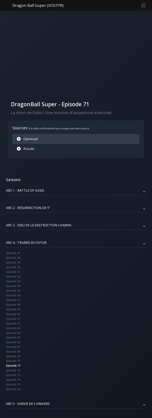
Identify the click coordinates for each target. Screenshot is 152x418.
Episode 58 (13, 304)
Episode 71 (13, 365)
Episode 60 (13, 314)
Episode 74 (13, 379)
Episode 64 (13, 333)
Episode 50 (13, 267)
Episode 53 (13, 281)
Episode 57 (13, 300)
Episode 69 (13, 356)
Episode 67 (13, 347)
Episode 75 (13, 384)
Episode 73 (13, 375)
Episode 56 (13, 295)
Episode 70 (13, 361)
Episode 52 (13, 276)
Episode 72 (13, 370)
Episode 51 (13, 272)
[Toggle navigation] (143, 5)
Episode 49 (13, 262)
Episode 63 (13, 328)
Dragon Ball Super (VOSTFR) (38, 5)
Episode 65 (13, 337)
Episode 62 (13, 323)
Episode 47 (13, 253)
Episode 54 (13, 286)
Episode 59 (13, 309)
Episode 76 (13, 389)
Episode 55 (13, 290)
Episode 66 (13, 342)
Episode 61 (13, 319)
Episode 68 (13, 351)
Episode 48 (13, 258)
